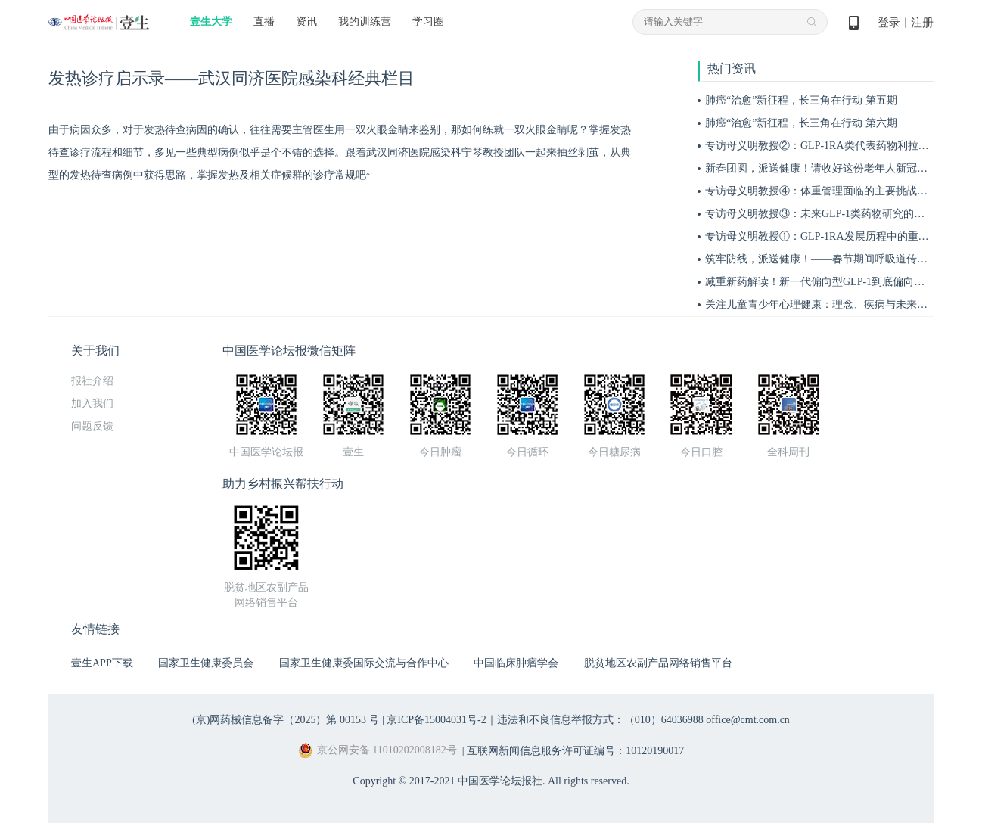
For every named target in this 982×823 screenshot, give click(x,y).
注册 (922, 23)
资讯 (306, 21)
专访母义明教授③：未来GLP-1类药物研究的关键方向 (830, 213)
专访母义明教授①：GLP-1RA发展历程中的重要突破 (827, 236)
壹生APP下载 (102, 663)
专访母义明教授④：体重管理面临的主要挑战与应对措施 (837, 191)
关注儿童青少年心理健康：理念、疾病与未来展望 (821, 304)
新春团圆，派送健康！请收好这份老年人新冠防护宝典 (832, 168)
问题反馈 (92, 426)
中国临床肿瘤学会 (516, 663)
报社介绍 (92, 381)
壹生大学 (211, 21)
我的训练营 (364, 21)
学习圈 (428, 21)
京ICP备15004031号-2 (436, 719)
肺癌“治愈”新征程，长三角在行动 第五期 (801, 100)
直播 (264, 21)
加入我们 (92, 403)
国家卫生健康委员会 (205, 663)
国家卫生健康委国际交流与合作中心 (364, 663)
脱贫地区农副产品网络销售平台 (658, 663)
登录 (889, 23)
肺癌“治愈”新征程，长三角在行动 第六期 (801, 123)
